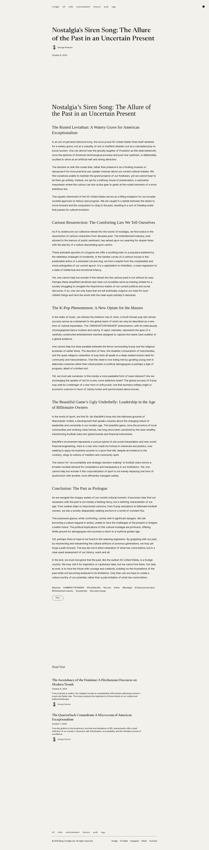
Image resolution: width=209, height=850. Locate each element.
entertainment (83, 7)
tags (114, 7)
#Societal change (98, 591)
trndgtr (55, 7)
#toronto (107, 587)
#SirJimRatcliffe (94, 587)
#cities (117, 587)
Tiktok (144, 841)
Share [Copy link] (57, 598)
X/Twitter (124, 841)
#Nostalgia (127, 587)
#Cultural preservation (145, 587)
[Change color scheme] (203, 6)
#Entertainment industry (62, 591)
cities (70, 7)
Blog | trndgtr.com (67, 841)
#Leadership (81, 591)
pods (106, 7)
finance (97, 7)
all (64, 7)
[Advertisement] (104, 80)
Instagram (134, 841)
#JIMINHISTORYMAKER (73, 587)
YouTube (153, 841)
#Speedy (56, 587)
